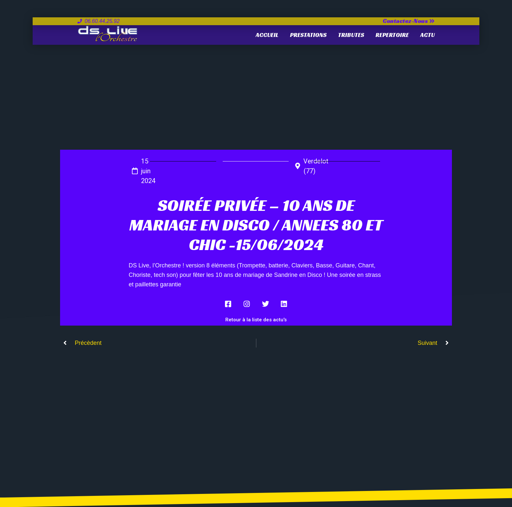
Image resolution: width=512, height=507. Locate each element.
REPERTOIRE (392, 35)
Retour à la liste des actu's (256, 320)
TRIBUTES (351, 35)
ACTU (427, 35)
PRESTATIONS (308, 35)
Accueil (267, 35)
